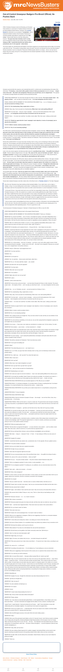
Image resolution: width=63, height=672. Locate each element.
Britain (32, 658)
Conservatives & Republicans (41, 658)
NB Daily (20, 659)
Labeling (15, 659)
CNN (24, 659)
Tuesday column (43, 181)
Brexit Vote (29, 659)
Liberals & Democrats (7, 659)
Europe (50, 658)
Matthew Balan (6, 19)
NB (29, 658)
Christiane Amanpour (15, 658)
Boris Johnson (6, 658)
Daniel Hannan (24, 658)
